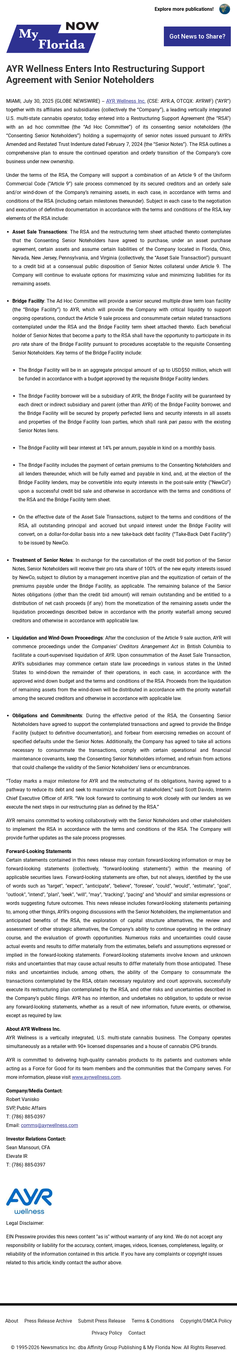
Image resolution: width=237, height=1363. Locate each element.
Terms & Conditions (152, 1321)
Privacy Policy (107, 1333)
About (11, 1321)
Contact (136, 1333)
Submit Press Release (101, 1321)
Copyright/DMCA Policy (206, 1321)
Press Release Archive (48, 1321)
